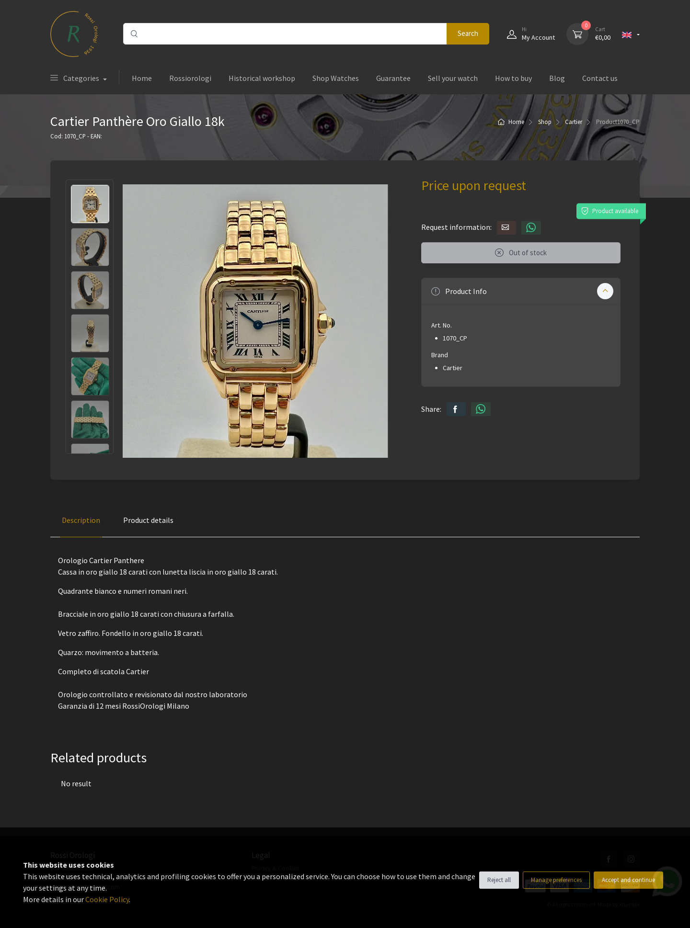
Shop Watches (335, 78)
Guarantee (393, 78)
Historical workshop (262, 78)
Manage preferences (556, 880)
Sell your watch (453, 78)
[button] (521, 291)
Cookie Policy (107, 899)
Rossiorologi (190, 78)
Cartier (573, 122)
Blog (557, 78)
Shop (545, 122)
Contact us (600, 78)
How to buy (513, 78)
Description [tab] (81, 520)
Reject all (499, 880)
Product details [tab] (148, 520)
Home (142, 78)
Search (468, 33)
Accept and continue (628, 880)
